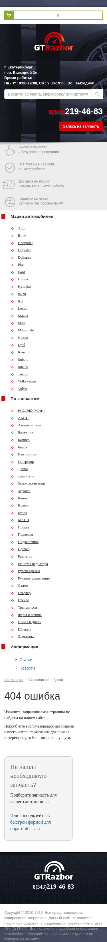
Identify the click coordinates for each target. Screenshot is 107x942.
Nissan (19, 337)
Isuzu (18, 293)
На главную (13, 680)
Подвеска (22, 534)
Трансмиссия (25, 607)
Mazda (19, 315)
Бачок (19, 447)
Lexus (19, 308)
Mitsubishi (22, 330)
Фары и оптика (26, 615)
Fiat (17, 264)
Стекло (20, 600)
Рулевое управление (30, 578)
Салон (19, 585)
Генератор (22, 461)
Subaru (20, 359)
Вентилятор (24, 454)
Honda (19, 279)
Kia (17, 301)
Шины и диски (26, 622)
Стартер (21, 593)
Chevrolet (22, 243)
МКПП (20, 520)
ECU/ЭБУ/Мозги (28, 410)
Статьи (25, 659)
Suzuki (19, 366)
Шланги (21, 629)
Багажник (22, 432)
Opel (18, 345)
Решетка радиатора (29, 564)
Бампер (20, 439)
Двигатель (22, 476)
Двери (19, 469)
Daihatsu (21, 257)
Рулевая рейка (25, 571)
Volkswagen (23, 381)
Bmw (18, 235)
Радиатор (22, 556)
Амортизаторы (26, 425)
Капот (19, 498)
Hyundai (21, 286)
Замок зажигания (28, 483)
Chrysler (21, 250)
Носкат (20, 527)
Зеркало (21, 491)
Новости (27, 668)
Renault (20, 352)
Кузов (19, 512)
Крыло (20, 505)
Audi (18, 228)
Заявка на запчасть (81, 126)
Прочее (20, 549)
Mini (18, 323)
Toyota (19, 374)
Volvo (19, 388)
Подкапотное (25, 542)
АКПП (20, 418)
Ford (18, 272)
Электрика (23, 636)
